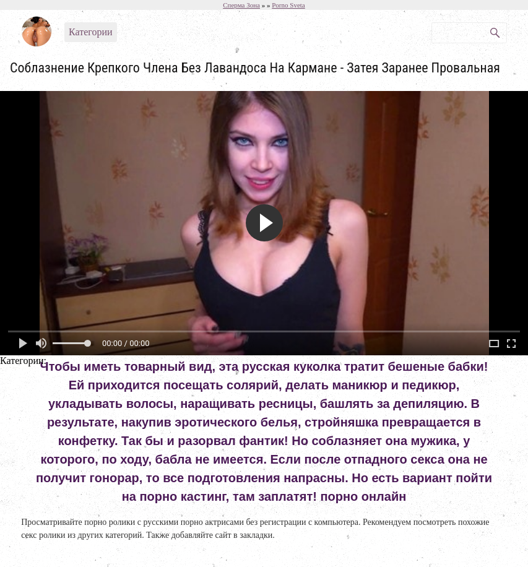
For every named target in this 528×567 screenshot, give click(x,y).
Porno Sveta (288, 5)
